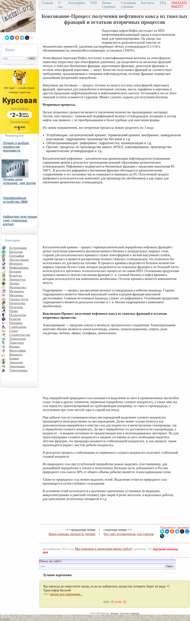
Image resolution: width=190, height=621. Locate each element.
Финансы (15, 354)
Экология (15, 362)
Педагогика (17, 303)
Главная (47, 3)
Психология (17, 315)
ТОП (93, 3)
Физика (14, 346)
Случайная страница (128, 4)
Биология (16, 252)
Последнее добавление (129, 613)
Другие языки (19, 260)
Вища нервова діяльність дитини (72, 534)
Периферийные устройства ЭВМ (15, 200)
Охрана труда (18, 299)
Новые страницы (108, 4)
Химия (14, 358)
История (15, 271)
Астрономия (18, 248)
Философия (17, 350)
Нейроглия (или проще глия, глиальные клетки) (20, 220)
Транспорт (16, 343)
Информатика (19, 267)
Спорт (13, 331)
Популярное (76, 3)
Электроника (18, 370)
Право (13, 311)
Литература (17, 279)
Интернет (16, 264)
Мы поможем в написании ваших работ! (103, 549)
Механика (16, 295)
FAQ (163, 3)
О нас (60, 4)
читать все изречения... (66, 594)
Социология (17, 327)
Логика (14, 283)
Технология (17, 339)
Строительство (19, 335)
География (16, 256)
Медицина (16, 291)
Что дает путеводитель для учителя (129, 534)
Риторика (15, 323)
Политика (16, 307)
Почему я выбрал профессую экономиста (16, 146)
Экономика (17, 366)
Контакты (147, 3)
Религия (15, 319)
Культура (15, 275)
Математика (17, 287)
